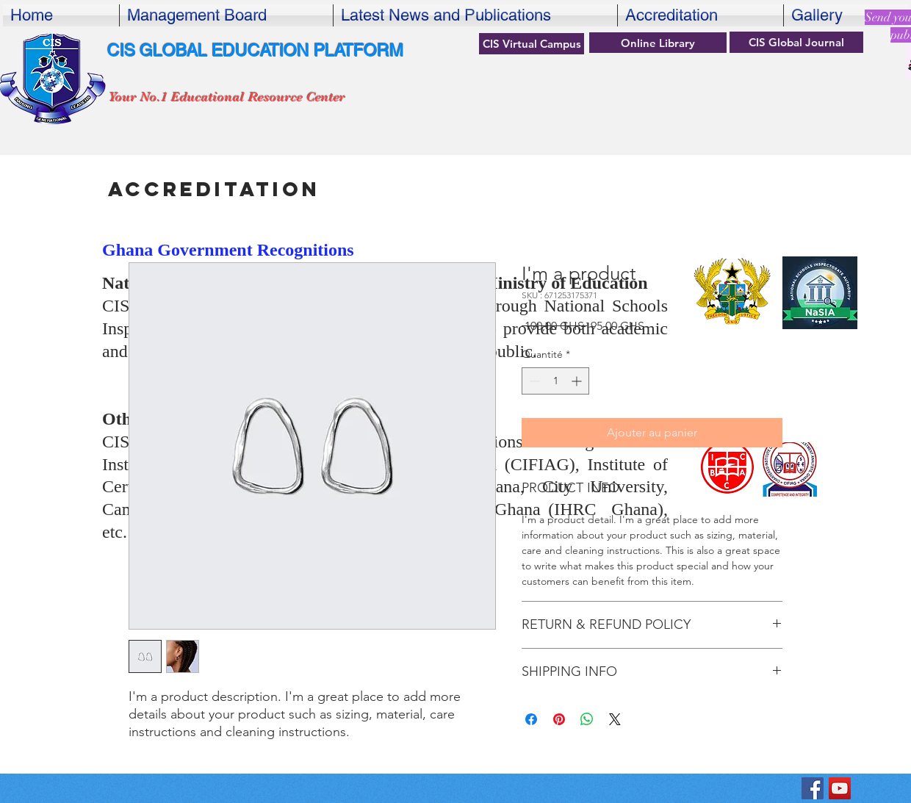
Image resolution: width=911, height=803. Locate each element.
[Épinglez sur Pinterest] (559, 719)
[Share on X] (615, 719)
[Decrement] (533, 381)
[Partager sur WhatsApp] (587, 719)
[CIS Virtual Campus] (531, 43)
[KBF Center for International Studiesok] (813, 788)
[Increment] (578, 381)
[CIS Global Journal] (796, 42)
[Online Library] (658, 42)
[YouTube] (840, 788)
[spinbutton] (555, 381)
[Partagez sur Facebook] (531, 719)
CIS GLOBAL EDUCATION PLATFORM (255, 50)
